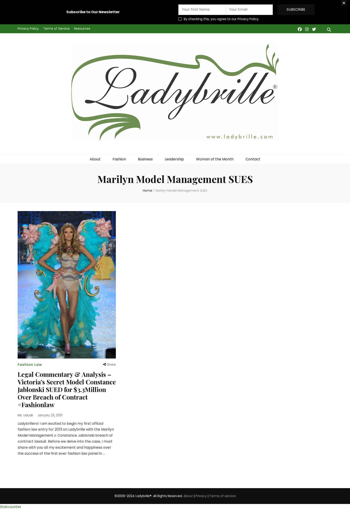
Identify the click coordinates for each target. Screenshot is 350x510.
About (95, 159)
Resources (82, 28)
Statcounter (10, 506)
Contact (253, 159)
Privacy (201, 496)
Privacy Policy (28, 28)
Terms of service (222, 496)
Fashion (119, 159)
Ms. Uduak (25, 415)
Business (145, 159)
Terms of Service (56, 28)
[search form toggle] (329, 30)
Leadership (174, 159)
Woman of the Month (214, 159)
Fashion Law (30, 364)
